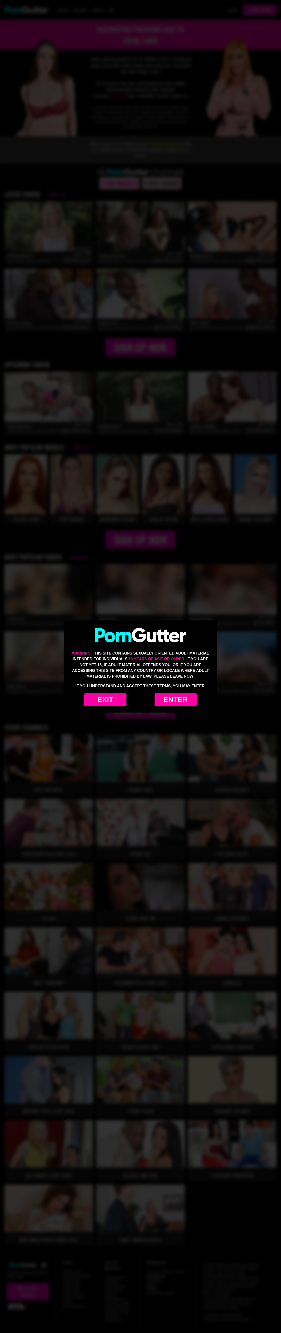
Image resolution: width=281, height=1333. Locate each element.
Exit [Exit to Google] (105, 700)
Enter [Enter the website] (175, 700)
